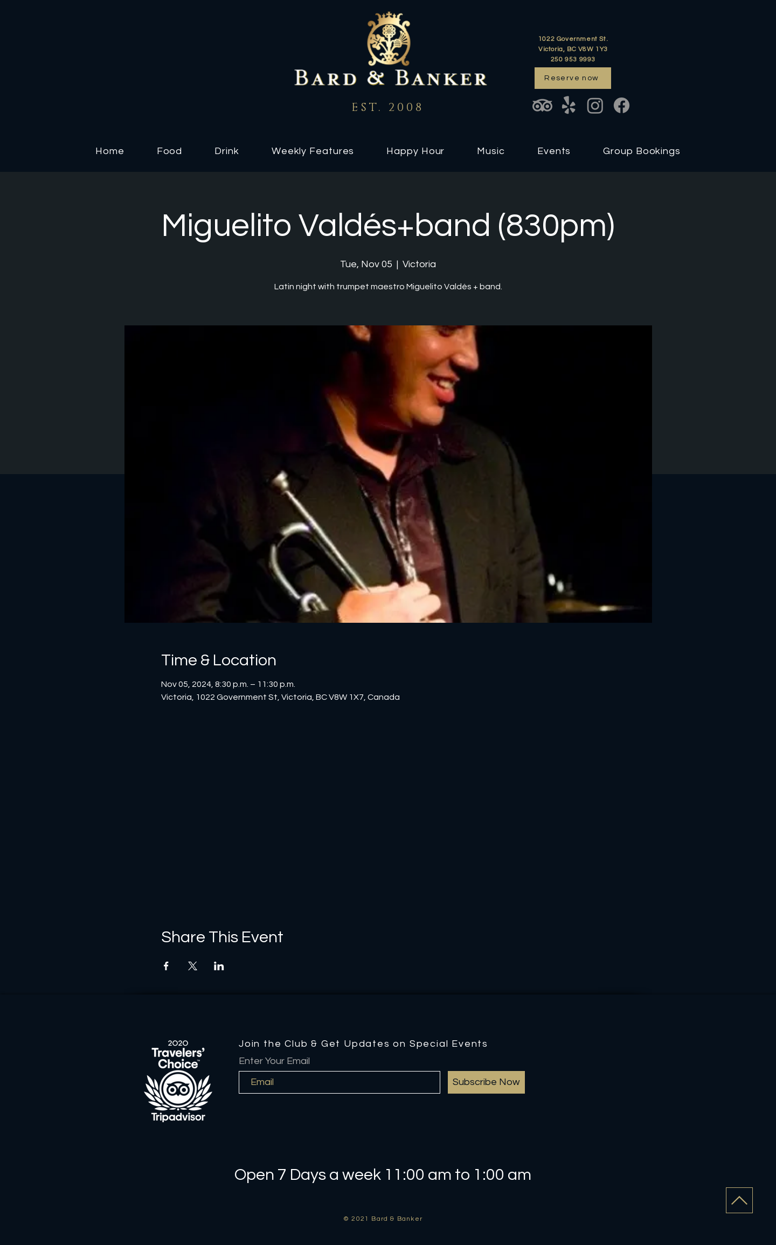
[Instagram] (595, 105)
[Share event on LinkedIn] (219, 966)
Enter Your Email (274, 1061)
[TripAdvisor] (542, 105)
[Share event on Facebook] (166, 966)
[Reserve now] (573, 78)
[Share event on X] (193, 966)
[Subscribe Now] (486, 1082)
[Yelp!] (568, 105)
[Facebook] (621, 105)
